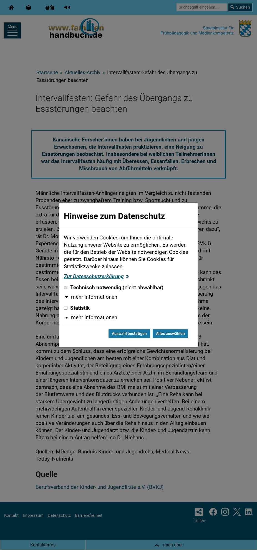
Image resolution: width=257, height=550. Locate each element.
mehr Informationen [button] (94, 297)
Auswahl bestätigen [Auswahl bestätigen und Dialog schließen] (129, 333)
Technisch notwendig (113, 288)
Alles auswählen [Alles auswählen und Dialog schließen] (170, 333)
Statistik (77, 308)
